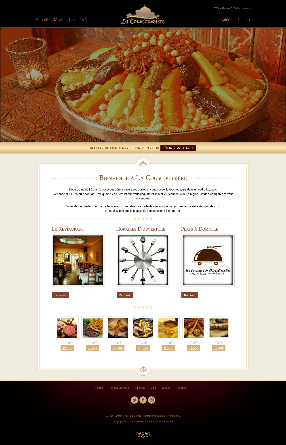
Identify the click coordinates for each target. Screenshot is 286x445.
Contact (244, 19)
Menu (58, 19)
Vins (153, 387)
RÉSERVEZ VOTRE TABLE (178, 148)
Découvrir (60, 295)
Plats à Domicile (119, 387)
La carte (140, 387)
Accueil (42, 19)
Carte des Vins (80, 19)
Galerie (226, 19)
